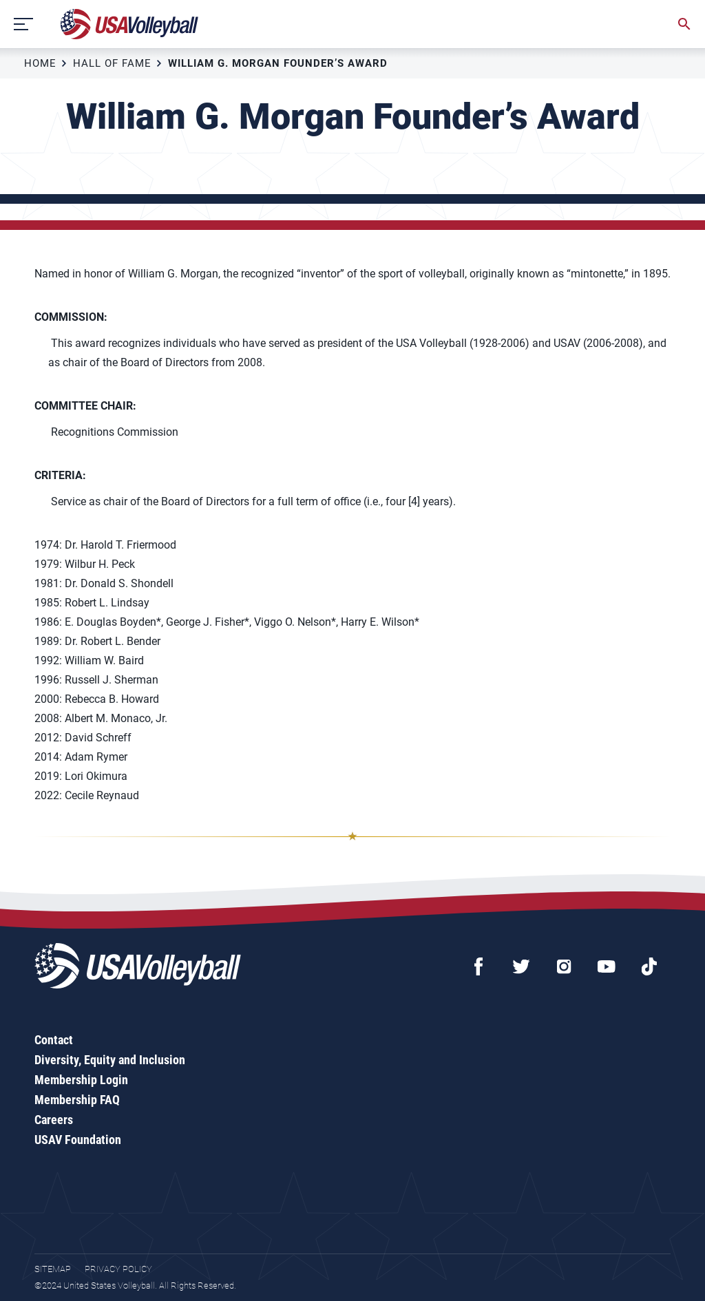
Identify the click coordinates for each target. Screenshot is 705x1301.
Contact (53, 1040)
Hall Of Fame (112, 63)
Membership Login (81, 1079)
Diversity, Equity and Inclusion (109, 1060)
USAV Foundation (77, 1139)
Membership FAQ (77, 1099)
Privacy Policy (118, 1269)
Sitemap (52, 1269)
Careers (53, 1119)
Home (40, 63)
